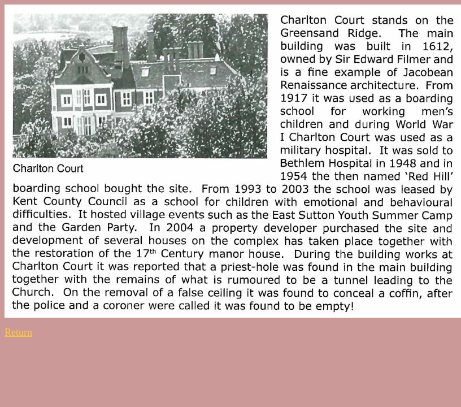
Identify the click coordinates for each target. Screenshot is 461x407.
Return (18, 332)
